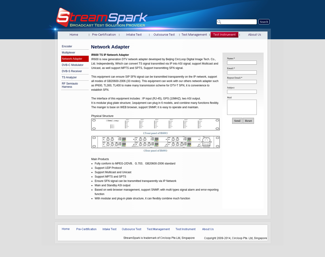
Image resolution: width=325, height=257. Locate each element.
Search (264, 21)
